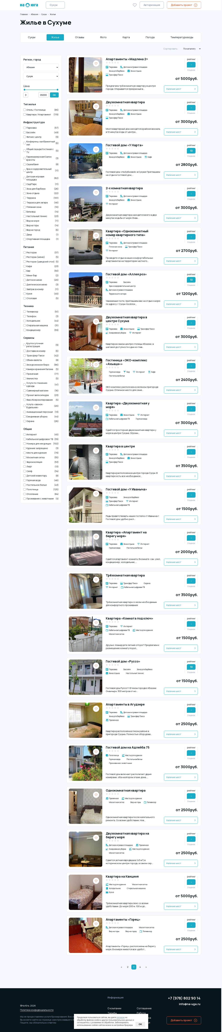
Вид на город (41, 229)
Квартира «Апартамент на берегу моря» (126, 534)
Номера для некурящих (41, 443)
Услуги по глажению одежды (41, 384)
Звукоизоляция (41, 462)
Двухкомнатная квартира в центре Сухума (126, 319)
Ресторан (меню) (41, 257)
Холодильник (41, 320)
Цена (26, 86)
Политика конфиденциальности (37, 1009)
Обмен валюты (41, 360)
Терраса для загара (41, 202)
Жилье (55, 37)
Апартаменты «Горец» (123, 919)
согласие (120, 1017)
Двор (41, 234)
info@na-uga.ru (189, 1004)
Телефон (41, 316)
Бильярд (41, 211)
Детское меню (41, 279)
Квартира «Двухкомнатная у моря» (127, 405)
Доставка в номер (41, 351)
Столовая (41, 298)
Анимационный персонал (41, 411)
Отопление (41, 494)
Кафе (41, 266)
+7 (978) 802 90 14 (184, 998)
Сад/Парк (41, 184)
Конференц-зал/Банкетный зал (41, 143)
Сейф (41, 471)
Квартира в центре (120, 446)
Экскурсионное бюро (41, 364)
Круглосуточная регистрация (41, 345)
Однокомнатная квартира (126, 790)
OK (54, 94)
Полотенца (41, 489)
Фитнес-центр (41, 136)
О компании (114, 1008)
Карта (126, 37)
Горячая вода (41, 480)
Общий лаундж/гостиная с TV (41, 151)
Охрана (41, 421)
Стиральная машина (41, 325)
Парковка (41, 127)
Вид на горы (41, 225)
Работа (141, 1013)
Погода (150, 37)
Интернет (41, 434)
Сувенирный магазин (41, 390)
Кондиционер (41, 330)
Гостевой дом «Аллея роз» (126, 274)
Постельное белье (41, 485)
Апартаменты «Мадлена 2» (127, 59)
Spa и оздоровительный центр (41, 170)
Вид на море (41, 220)
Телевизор (41, 311)
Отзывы (79, 37)
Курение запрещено (41, 448)
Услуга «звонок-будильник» (41, 406)
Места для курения (41, 452)
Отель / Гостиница (41, 109)
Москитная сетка (41, 457)
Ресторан (41, 252)
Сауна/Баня (41, 164)
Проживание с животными (41, 498)
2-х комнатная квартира (124, 188)
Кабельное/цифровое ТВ (41, 439)
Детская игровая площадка (41, 178)
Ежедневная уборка (41, 416)
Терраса (41, 197)
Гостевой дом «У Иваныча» (126, 489)
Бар (41, 270)
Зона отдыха (41, 193)
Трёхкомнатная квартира (125, 575)
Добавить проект (181, 5)
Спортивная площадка (41, 239)
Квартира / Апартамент (41, 114)
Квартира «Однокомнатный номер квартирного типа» (127, 233)
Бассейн (41, 132)
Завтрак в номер (41, 289)
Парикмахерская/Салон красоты (41, 158)
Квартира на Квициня (122, 876)
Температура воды (181, 37)
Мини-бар (41, 275)
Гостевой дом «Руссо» (123, 661)
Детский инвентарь (41, 475)
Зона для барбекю (41, 188)
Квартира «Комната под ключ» (129, 618)
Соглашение (144, 1008)
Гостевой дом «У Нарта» (124, 145)
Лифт (41, 466)
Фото (103, 37)
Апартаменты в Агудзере (125, 704)
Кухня (41, 293)
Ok (140, 1024)
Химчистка (41, 378)
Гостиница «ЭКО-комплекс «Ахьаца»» (126, 362)
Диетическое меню (41, 284)
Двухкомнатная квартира (125, 102)
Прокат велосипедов (41, 395)
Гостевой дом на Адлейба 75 (127, 747)
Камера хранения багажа (41, 369)
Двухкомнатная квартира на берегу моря (127, 835)
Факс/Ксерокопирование (41, 399)
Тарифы (112, 1013)
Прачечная (41, 373)
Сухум (53, 5)
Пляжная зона (41, 207)
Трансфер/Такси (41, 355)
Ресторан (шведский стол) (41, 261)
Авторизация (152, 5)
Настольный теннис (41, 216)
